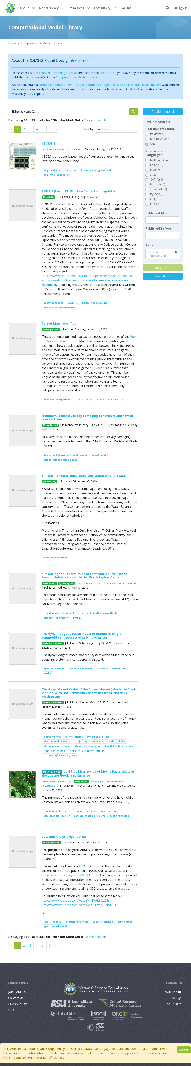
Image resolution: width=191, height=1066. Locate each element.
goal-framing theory (55, 175)
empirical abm (52, 170)
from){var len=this (54, 750)
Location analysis (103, 921)
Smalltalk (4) (158, 189)
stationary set (52, 746)
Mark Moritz (49, 583)
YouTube (172, 992)
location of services (77, 921)
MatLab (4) (157, 184)
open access (108, 811)
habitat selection (86, 811)
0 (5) (153, 175)
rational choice (74, 736)
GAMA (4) (156, 179)
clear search (96, 120)
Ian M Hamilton (115, 781)
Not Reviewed (159, 139)
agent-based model (55, 926)
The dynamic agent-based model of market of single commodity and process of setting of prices (81, 635)
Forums (126, 8)
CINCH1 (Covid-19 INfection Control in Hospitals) (78, 191)
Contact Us (16, 998)
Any (152, 144)
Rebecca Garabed (105, 583)
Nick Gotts (48, 197)
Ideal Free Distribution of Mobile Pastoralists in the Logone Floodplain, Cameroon (88, 774)
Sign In (180, 8)
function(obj (125, 746)
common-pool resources (58, 811)
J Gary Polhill (74, 149)
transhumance (52, 613)
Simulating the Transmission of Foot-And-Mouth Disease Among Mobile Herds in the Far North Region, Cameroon (84, 575)
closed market (52, 736)
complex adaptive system (114, 815)
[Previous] (56, 129)
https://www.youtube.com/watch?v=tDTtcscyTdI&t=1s (79, 905)
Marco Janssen (50, 329)
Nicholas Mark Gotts (53, 149)
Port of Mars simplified (59, 323)
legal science (79, 455)
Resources (76, 8)
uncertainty (85, 399)
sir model (70, 613)
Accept (183, 1050)
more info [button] (80, 61)
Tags (149, 245)
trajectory (81, 741)
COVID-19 (72, 303)
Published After (157, 213)
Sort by (88, 129)
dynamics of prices (98, 736)
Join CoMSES (17, 992)
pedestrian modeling (94, 303)
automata (102, 668)
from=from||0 (95, 750)
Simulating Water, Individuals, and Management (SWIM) (84, 476)
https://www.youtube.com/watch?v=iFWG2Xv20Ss (76, 900)
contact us (107, 73)
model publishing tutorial (59, 73)
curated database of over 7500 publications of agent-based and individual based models (100, 85)
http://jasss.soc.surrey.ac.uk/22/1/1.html (69, 875)
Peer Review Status (160, 129)
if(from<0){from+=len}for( (59, 755)
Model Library (49, 8)
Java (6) (155, 170)
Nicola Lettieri (50, 425)
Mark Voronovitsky (53, 643)
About (24, 8)
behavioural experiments (58, 399)
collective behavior (80, 668)
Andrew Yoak (65, 781)
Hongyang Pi (97, 781)
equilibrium (119, 668)
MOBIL (77, 617)
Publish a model (163, 112)
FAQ (11, 1010)
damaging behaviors (55, 455)
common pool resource (109, 399)
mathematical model (101, 746)
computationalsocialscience (60, 459)
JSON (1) (156, 204)
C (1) (153, 199)
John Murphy (49, 481)
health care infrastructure (59, 307)
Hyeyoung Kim (66, 583)
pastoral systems (84, 815)
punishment (99, 455)
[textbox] (162, 220)
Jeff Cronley (49, 781)
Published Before (158, 228)
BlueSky (175, 998)
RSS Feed (173, 1004)
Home (12, 43)
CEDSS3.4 (48, 143)
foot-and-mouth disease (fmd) (98, 613)
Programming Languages (156, 153)
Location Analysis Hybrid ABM (64, 837)
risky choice (118, 741)
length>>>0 (76, 750)
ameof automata (75, 746)
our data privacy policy (119, 1053)
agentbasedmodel (54, 668)
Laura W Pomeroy (127, 583)
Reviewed (156, 134)
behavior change (53, 303)
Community (102, 8)
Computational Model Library (76, 77)
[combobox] (162, 254)
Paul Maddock (50, 786)
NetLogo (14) (159, 160)
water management (55, 557)
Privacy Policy (17, 1004)
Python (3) (157, 194)
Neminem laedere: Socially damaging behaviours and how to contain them (87, 417)
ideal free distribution (56, 815)
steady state (99, 741)
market (47, 673)
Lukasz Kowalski (51, 842)
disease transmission (56, 617)
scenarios (70, 170)
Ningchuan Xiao (85, 583)
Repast (56, 921)
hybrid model (125, 921)
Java (45, 921)
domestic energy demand (95, 170)
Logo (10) (156, 165)
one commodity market (57, 741)
